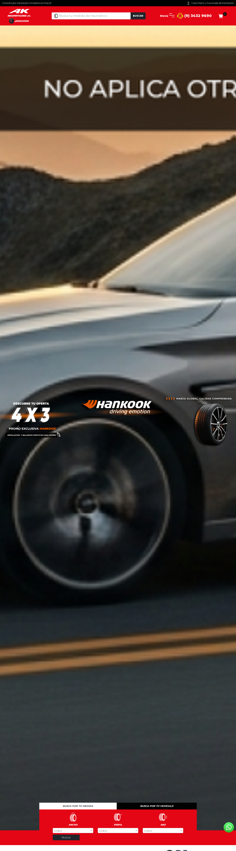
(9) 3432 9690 (194, 16)
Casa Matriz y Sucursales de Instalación (210, 3)
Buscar (138, 15)
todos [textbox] (58, 830)
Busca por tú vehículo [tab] (156, 805)
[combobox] (73, 830)
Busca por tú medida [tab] (78, 805)
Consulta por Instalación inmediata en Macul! (26, 3)
